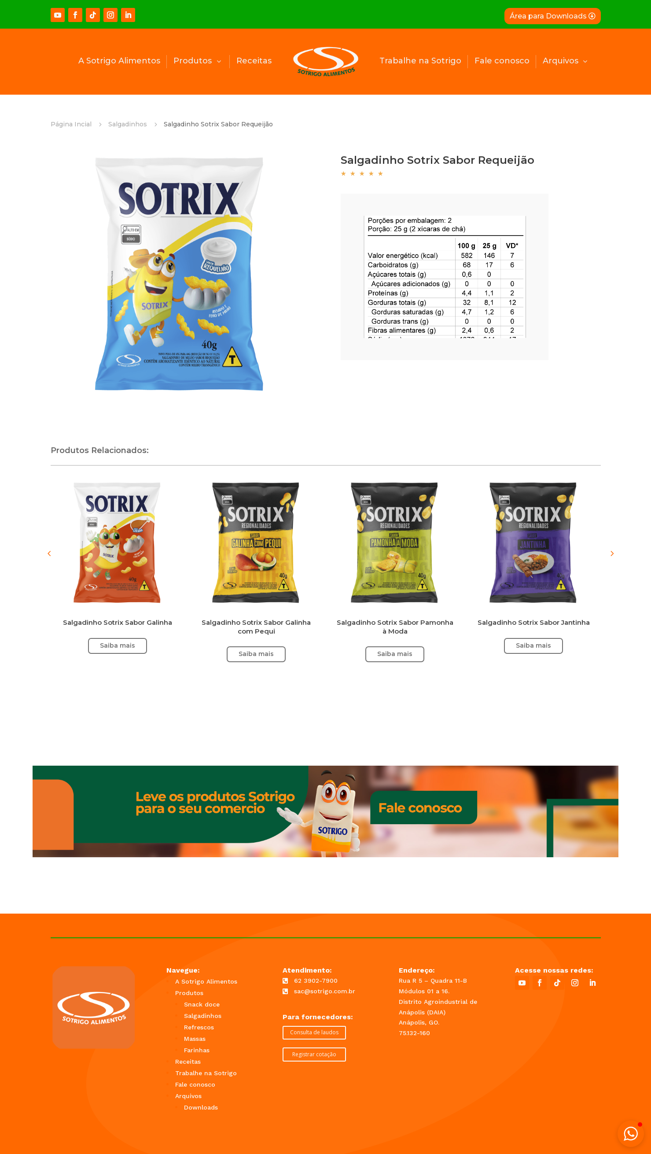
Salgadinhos (127, 124)
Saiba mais (533, 645)
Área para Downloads (548, 16)
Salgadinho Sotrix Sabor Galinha (117, 622)
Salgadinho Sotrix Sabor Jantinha (534, 622)
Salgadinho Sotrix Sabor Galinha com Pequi (256, 626)
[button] (612, 553)
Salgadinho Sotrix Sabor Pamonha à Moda (395, 626)
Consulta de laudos (314, 1032)
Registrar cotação (314, 1054)
